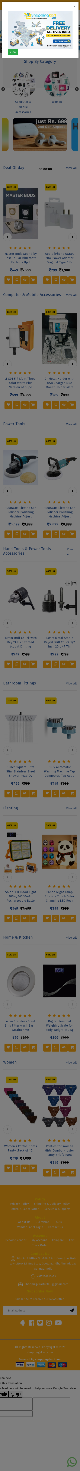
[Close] (74, 7)
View (13, 52)
